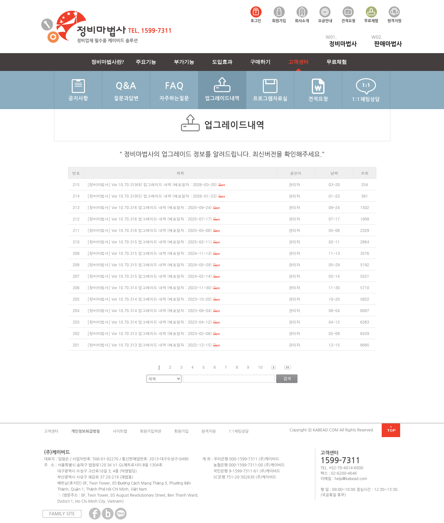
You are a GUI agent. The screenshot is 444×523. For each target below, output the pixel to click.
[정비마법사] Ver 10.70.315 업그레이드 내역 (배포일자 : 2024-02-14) (149, 276)
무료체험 (336, 62)
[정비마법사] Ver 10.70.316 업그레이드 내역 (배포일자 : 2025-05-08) (149, 230)
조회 (365, 173)
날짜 (334, 173)
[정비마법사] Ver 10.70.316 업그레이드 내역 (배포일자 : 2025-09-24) (149, 207)
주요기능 (146, 62)
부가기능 (184, 62)
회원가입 (181, 431)
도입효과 (222, 62)
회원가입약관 (150, 431)
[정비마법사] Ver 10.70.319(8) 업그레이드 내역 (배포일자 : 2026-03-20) (152, 184)
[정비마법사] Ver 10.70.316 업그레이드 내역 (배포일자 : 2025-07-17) (149, 218)
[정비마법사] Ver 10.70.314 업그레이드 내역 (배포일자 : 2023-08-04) (149, 310)
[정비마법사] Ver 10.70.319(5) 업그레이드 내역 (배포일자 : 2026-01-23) (152, 196)
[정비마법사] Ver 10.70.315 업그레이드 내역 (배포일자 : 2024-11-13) (149, 253)
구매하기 (260, 62)
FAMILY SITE (62, 514)
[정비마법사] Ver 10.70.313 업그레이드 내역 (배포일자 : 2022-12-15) (149, 344)
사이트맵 (120, 431)
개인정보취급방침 (85, 431)
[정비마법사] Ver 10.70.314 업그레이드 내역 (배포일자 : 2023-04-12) (149, 321)
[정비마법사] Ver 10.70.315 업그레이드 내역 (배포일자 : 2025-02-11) (149, 241)
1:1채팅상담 (239, 431)
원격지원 (209, 431)
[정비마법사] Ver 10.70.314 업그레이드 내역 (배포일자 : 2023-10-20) (149, 299)
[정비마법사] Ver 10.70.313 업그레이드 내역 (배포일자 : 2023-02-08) (149, 333)
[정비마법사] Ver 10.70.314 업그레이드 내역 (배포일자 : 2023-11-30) (149, 287)
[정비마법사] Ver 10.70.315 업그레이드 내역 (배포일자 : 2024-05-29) (149, 264)
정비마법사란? (107, 62)
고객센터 (298, 62)
